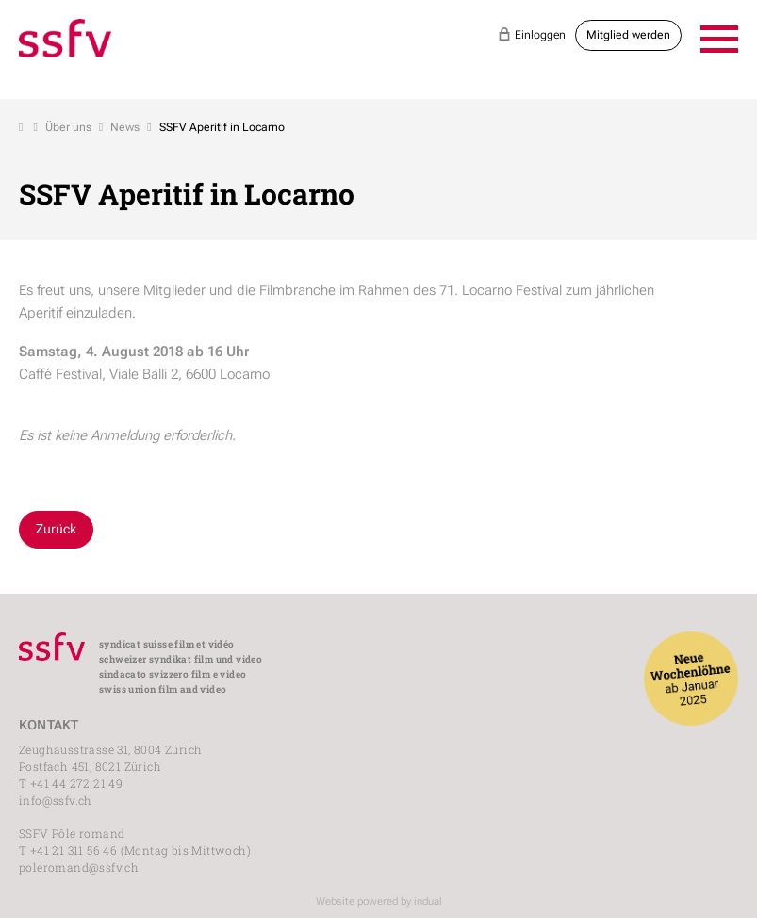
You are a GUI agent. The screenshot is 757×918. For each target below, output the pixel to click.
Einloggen (532, 33)
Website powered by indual (379, 901)
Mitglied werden (628, 34)
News (125, 127)
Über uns (68, 127)
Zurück (56, 528)
